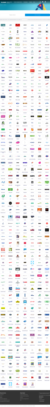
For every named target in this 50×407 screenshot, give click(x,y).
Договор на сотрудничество (24, 398)
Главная (1, 4)
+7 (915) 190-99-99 (41, 401)
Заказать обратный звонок (44, 393)
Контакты (8, 2)
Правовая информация (3, 398)
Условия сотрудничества (24, 394)
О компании (2, 394)
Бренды (1, 397)
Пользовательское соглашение (4, 401)
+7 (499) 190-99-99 (41, 399)
